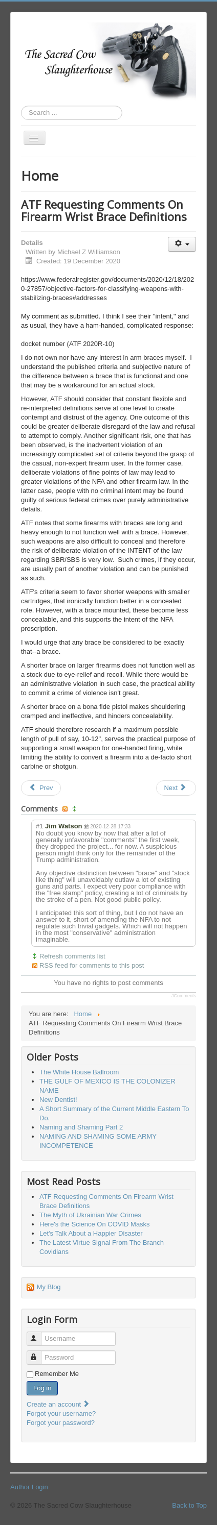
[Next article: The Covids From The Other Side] (176, 788)
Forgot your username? (61, 1413)
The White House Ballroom (79, 1072)
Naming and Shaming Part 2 (81, 1127)
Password (38, 1353)
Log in (42, 1388)
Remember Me (57, 1374)
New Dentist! (58, 1099)
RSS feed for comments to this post (91, 965)
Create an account (58, 1404)
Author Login (29, 1487)
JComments (183, 995)
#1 (39, 826)
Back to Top (189, 1505)
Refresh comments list (72, 956)
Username (38, 1334)
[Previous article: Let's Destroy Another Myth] (41, 788)
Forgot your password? (61, 1422)
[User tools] (182, 244)
